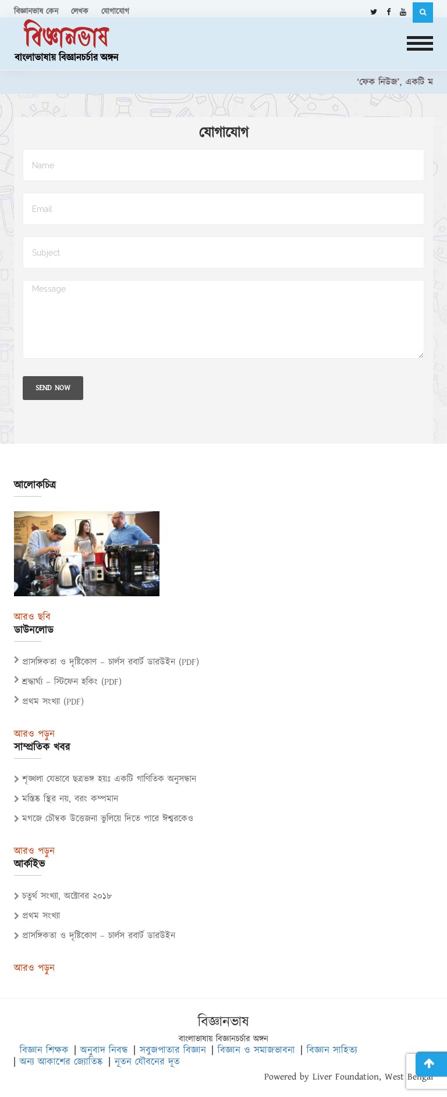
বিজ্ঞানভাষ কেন (36, 11)
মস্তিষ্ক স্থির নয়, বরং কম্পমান (66, 799)
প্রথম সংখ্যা (37, 916)
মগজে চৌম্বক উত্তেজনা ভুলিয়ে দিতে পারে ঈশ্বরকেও (103, 819)
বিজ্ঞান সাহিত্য (332, 1050)
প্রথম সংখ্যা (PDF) (53, 702)
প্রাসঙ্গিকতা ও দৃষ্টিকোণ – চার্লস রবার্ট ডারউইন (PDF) (110, 662)
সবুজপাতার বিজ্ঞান (173, 1050)
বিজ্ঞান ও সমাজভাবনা (256, 1050)
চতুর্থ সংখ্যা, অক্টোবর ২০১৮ (63, 896)
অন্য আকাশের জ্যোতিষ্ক (61, 1062)
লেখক (79, 11)
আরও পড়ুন (34, 734)
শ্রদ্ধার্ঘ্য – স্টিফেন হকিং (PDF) (72, 682)
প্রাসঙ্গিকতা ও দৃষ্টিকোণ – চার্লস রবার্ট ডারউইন (94, 936)
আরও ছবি (32, 617)
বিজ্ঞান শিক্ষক (44, 1050)
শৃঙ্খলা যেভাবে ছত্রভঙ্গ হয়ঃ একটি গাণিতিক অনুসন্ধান (105, 779)
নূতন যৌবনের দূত (147, 1062)
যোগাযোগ (115, 11)
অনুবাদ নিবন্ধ (104, 1050)
